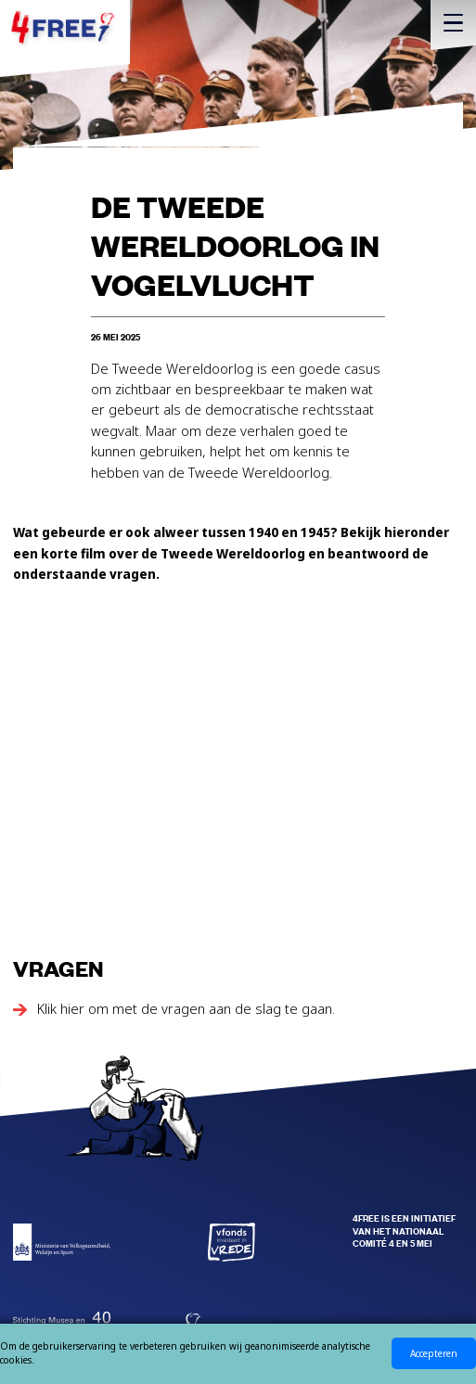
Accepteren (433, 1353)
